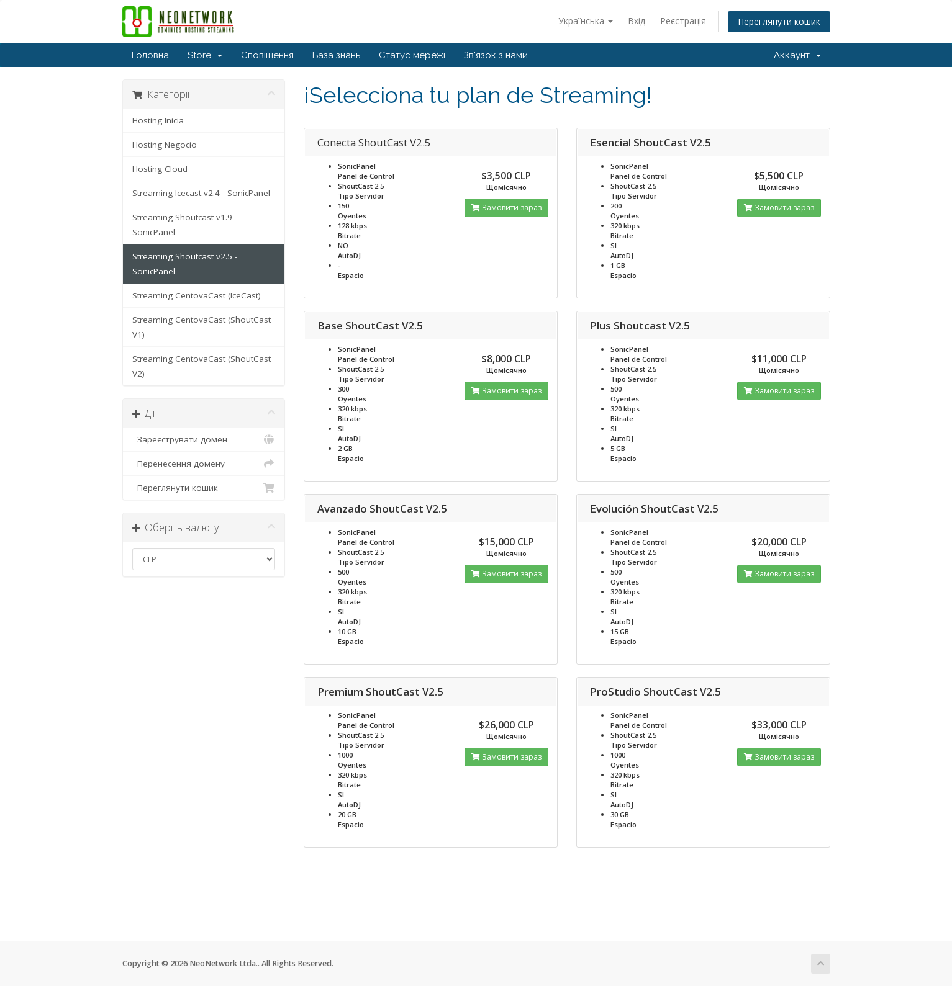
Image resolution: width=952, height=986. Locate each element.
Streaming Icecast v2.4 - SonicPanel (201, 193)
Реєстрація (683, 21)
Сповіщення (267, 55)
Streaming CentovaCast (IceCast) (196, 295)
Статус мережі (412, 55)
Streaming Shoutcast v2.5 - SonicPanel (184, 264)
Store (205, 55)
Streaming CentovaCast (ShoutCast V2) (201, 366)
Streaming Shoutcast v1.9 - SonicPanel (184, 225)
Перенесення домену (204, 463)
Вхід (636, 21)
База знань (336, 55)
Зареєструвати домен (204, 439)
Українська (585, 21)
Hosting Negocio (164, 144)
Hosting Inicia (158, 120)
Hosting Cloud (160, 168)
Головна (150, 55)
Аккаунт (797, 55)
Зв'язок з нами (496, 55)
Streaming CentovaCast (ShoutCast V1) (201, 327)
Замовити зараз (506, 207)
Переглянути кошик (779, 21)
